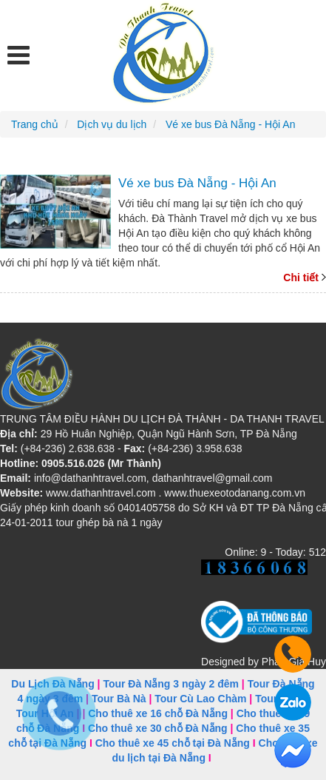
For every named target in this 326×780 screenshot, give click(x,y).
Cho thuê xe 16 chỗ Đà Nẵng (158, 713)
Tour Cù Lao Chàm (200, 699)
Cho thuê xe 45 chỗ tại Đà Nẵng (172, 743)
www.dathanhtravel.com (101, 493)
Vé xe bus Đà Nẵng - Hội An (197, 183)
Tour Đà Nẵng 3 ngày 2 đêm (171, 684)
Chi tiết (301, 277)
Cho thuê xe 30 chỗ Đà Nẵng (158, 728)
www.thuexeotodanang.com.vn (234, 493)
